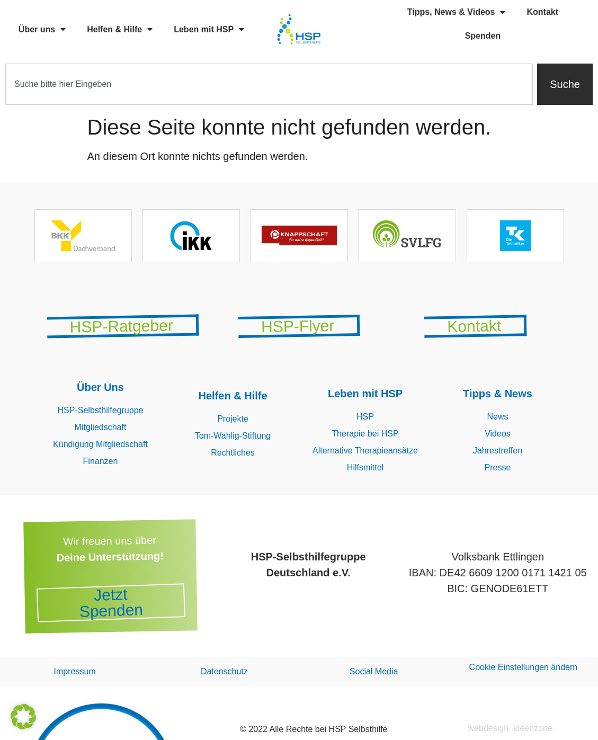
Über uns (42, 29)
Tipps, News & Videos (456, 12)
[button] (23, 716)
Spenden (483, 35)
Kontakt (542, 11)
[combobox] (269, 84)
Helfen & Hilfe (120, 29)
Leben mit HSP (209, 29)
